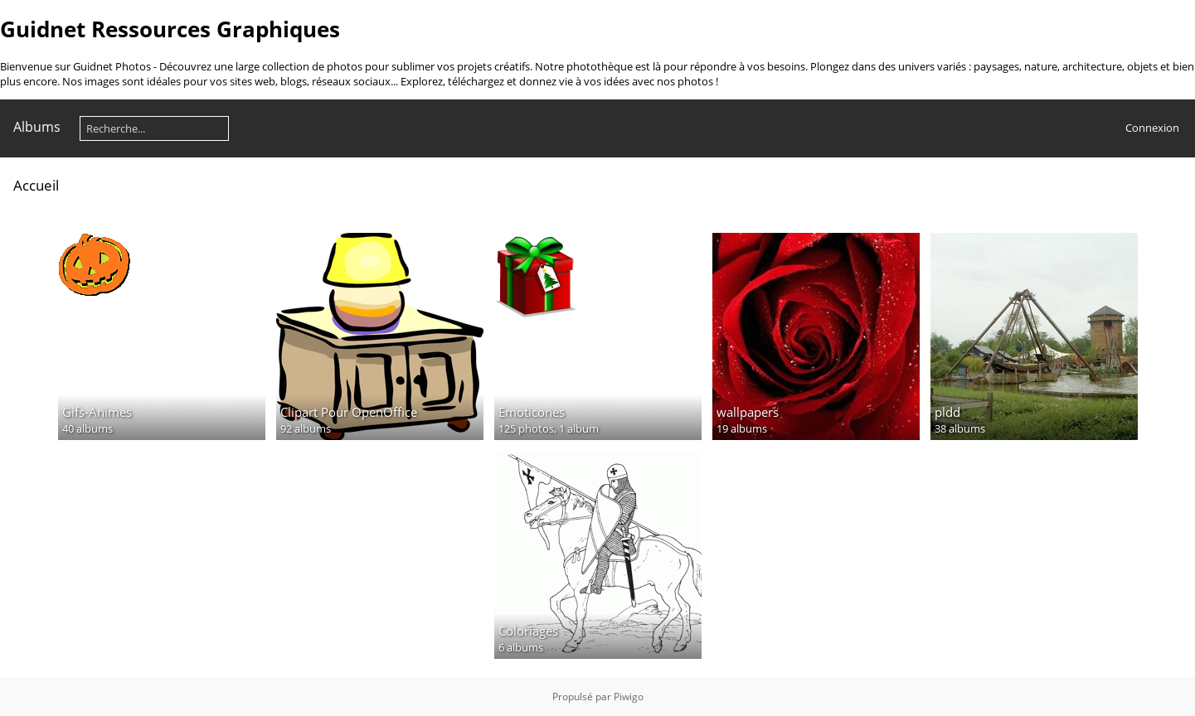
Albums (37, 127)
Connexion (1152, 127)
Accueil (36, 185)
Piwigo (629, 696)
